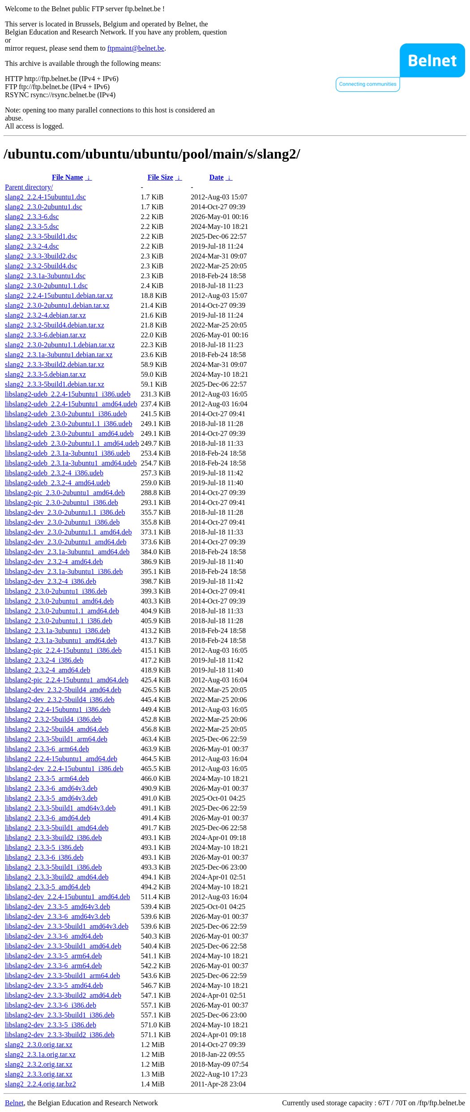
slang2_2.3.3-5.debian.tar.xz (45, 374)
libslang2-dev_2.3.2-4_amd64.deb (54, 561)
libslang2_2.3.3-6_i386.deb (44, 857)
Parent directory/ (29, 187)
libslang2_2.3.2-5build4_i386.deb (53, 719)
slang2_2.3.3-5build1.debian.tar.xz (54, 384)
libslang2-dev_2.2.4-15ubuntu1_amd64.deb (67, 897)
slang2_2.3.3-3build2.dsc (41, 256)
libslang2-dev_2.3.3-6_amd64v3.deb (57, 916)
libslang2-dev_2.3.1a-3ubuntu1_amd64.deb (67, 552)
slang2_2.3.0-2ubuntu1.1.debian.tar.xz (60, 345)
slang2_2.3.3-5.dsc (32, 226)
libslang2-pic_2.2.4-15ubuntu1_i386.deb (63, 650)
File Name (67, 177)
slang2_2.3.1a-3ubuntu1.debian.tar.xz (58, 354)
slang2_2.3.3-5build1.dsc (41, 236)
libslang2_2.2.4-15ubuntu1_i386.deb (58, 709)
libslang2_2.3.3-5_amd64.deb (47, 887)
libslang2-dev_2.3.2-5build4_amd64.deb (63, 690)
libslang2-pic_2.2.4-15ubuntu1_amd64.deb (66, 680)
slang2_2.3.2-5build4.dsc (41, 266)
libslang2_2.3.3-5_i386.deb (44, 847)
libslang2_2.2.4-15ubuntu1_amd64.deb (61, 759)
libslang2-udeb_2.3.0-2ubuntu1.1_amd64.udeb (72, 443)
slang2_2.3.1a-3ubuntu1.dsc (45, 276)
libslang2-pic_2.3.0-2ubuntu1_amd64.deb (65, 492)
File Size (160, 177)
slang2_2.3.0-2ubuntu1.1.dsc (46, 285)
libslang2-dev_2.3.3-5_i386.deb (50, 1025)
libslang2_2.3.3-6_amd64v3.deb (51, 788)
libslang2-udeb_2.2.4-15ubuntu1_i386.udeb (67, 394)
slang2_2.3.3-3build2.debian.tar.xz (54, 364)
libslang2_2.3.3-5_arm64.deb (47, 778)
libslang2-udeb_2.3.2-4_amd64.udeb (57, 483)
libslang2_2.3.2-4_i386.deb (44, 660)
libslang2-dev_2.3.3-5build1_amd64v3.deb (66, 926)
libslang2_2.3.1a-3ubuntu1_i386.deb (57, 630)
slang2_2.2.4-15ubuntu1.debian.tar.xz (59, 295)
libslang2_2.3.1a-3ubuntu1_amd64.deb (61, 640)
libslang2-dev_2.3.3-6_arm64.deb (53, 966)
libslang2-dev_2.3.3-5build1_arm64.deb (62, 975)
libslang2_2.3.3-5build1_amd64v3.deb (60, 808)
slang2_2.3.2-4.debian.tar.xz (45, 315)
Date (216, 177)
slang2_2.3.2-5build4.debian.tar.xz (54, 325)
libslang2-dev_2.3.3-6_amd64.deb (54, 936)
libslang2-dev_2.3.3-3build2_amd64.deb (63, 995)
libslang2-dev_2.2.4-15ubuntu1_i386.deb (64, 768)
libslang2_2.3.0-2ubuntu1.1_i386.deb (58, 621)
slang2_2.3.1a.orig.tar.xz (40, 1054)
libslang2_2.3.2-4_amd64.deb (47, 670)
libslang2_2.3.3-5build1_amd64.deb (57, 828)
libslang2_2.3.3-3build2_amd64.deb (57, 877)
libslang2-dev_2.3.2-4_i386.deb (50, 581)
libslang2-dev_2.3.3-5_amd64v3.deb (57, 906)
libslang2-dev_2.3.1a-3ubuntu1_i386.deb (64, 571)
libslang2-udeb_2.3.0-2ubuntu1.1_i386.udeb (68, 423)
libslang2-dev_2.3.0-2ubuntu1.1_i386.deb (65, 512)
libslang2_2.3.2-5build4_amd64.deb (57, 729)
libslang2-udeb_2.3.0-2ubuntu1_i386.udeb (66, 414)
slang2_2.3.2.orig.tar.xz (39, 1064)
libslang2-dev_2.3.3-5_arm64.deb (53, 956)
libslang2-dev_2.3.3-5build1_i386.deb (60, 1015)
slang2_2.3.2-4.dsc (32, 246)
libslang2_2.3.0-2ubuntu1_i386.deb (56, 591)
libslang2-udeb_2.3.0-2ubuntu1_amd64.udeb (69, 433)
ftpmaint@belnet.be (135, 48)
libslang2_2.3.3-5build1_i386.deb (53, 867)
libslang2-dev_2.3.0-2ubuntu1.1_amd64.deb (68, 532)
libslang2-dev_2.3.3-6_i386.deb (50, 1005)
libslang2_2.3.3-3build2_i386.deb (53, 837)
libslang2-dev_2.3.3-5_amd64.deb (54, 985)
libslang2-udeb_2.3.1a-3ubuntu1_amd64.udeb (71, 463)
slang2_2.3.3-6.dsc (32, 216)
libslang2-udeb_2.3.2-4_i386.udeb (54, 473)
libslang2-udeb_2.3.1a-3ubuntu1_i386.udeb (67, 453)
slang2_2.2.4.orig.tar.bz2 (40, 1084)
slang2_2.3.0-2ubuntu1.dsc (43, 207)
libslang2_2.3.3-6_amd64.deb (47, 818)
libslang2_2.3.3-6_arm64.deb (47, 749)
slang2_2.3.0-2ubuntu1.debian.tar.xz (57, 305)
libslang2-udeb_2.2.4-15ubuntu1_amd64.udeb (71, 404)
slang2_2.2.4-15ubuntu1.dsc (45, 197)
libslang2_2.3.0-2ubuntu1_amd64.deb (59, 601)
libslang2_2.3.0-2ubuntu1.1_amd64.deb (62, 611)
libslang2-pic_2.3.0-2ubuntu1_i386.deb (61, 502)
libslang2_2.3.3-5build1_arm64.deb (56, 739)
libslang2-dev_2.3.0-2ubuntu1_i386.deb (62, 522)
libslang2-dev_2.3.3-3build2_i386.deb (60, 1035)
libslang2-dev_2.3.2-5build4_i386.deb (60, 699)
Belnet (14, 1103)
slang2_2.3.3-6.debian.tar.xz (45, 335)
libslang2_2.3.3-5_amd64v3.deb (51, 798)
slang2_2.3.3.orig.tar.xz (39, 1074)
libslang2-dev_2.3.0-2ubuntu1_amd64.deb (66, 542)
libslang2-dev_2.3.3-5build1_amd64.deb (63, 946)
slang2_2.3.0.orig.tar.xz (39, 1044)
